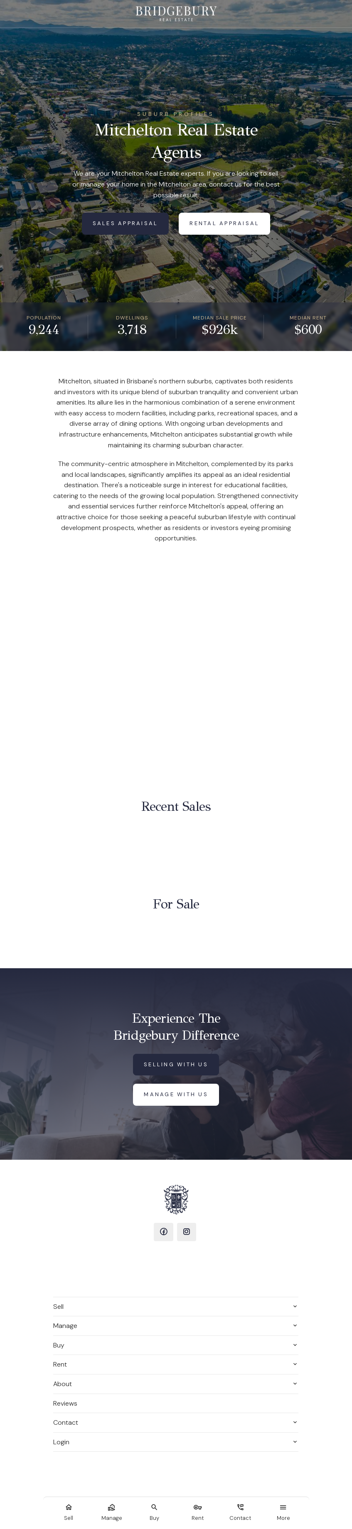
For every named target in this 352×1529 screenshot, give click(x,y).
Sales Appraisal (125, 223)
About (62, 1383)
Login (61, 1442)
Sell (58, 1306)
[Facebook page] (163, 1232)
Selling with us (176, 1064)
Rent (60, 1364)
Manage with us (176, 1094)
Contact (65, 1422)
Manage (65, 1325)
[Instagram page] (187, 1232)
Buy (58, 1345)
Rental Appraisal (224, 223)
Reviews (65, 1403)
